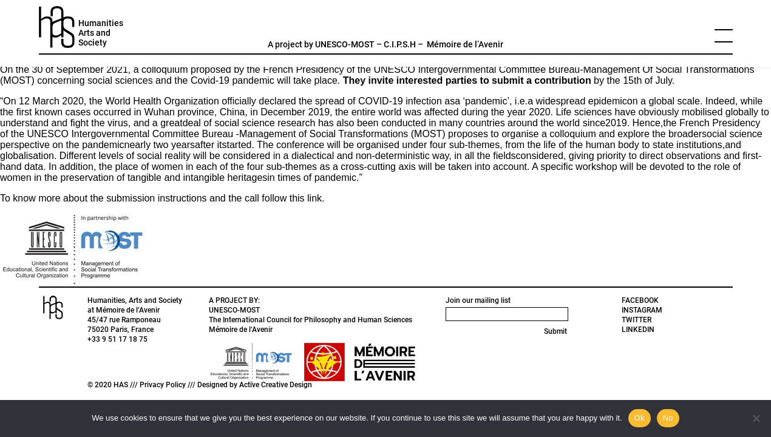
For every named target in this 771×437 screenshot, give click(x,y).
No (668, 417)
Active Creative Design (275, 385)
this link (306, 198)
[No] (756, 418)
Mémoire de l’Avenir (465, 44)
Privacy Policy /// (168, 385)
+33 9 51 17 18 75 (117, 339)
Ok (639, 417)
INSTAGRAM (642, 310)
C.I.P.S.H (400, 44)
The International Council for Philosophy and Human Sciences (310, 320)
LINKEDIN (638, 329)
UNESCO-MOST (345, 44)
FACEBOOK (640, 300)
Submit (555, 331)
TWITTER (636, 320)
